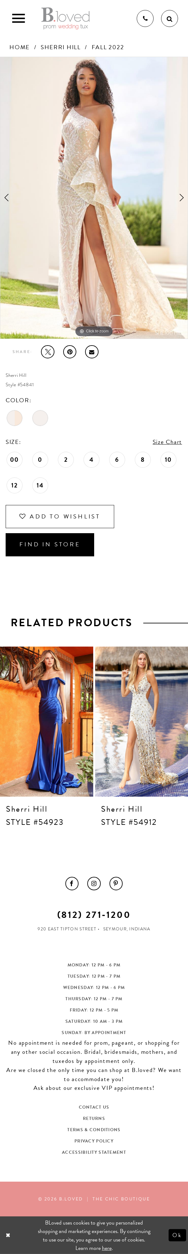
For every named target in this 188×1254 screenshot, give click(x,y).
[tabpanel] (94, 198)
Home (19, 47)
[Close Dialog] (9, 1235)
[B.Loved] (65, 18)
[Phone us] (145, 18)
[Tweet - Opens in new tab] (47, 351)
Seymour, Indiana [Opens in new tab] (126, 929)
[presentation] (46, 722)
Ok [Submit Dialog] (177, 1235)
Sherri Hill (61, 47)
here (107, 1248)
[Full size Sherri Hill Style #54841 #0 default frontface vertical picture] (94, 198)
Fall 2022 (108, 47)
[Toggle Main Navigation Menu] (18, 18)
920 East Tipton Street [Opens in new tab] (67, 929)
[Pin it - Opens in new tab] (69, 351)
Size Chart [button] (167, 441)
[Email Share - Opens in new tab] (91, 351)
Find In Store (49, 544)
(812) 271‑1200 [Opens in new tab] (94, 915)
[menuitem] (72, 883)
